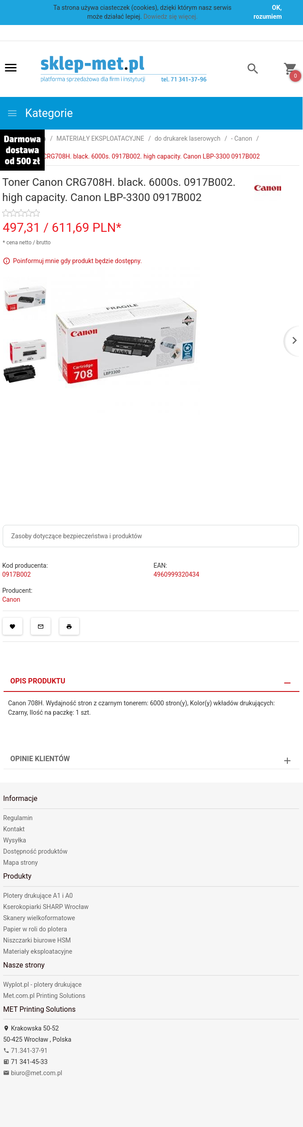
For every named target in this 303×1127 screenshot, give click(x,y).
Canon (11, 599)
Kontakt (14, 829)
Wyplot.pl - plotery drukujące (42, 984)
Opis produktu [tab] (37, 681)
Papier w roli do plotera (35, 929)
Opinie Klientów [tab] (40, 758)
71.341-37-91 (25, 1050)
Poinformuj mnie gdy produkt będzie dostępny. (77, 260)
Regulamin (18, 817)
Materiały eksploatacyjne (37, 951)
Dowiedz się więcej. (170, 16)
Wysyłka (14, 840)
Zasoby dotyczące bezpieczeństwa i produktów (76, 536)
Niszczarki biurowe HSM (37, 940)
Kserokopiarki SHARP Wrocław (45, 906)
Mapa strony (20, 862)
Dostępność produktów (35, 851)
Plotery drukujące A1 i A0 (38, 895)
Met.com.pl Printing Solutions (44, 995)
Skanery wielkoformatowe (39, 918)
